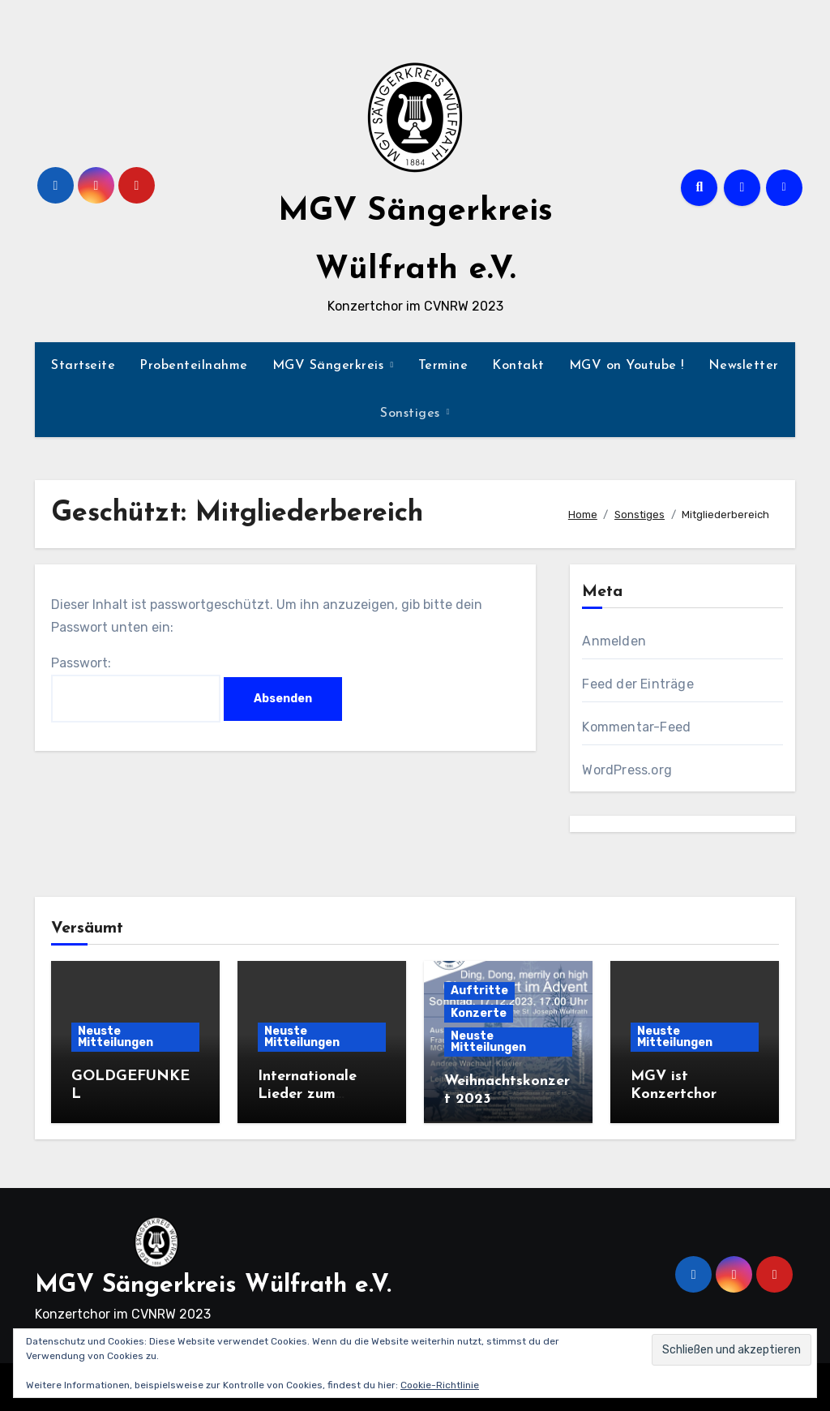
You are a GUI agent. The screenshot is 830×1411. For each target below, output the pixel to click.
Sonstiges (412, 413)
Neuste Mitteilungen (115, 1036)
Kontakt (518, 365)
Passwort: (135, 689)
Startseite (83, 365)
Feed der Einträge (637, 684)
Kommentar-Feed (636, 727)
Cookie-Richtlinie (439, 1385)
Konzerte (479, 1013)
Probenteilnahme (193, 365)
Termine (443, 365)
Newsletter (743, 365)
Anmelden (614, 641)
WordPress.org (627, 770)
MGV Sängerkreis (330, 365)
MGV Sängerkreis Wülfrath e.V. (213, 1285)
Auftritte (479, 990)
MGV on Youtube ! (626, 365)
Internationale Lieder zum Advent (307, 1094)
